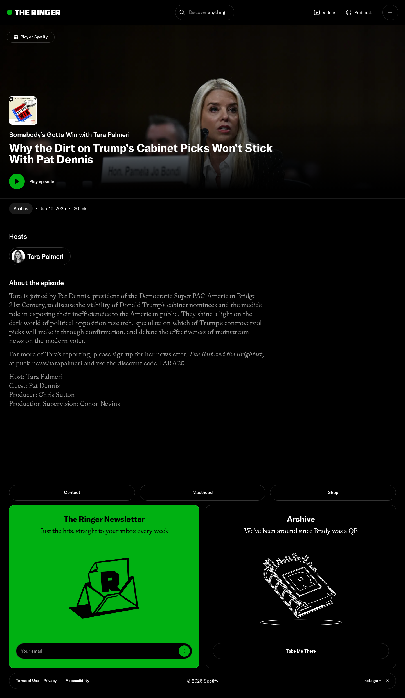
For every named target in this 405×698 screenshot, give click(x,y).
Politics (21, 208)
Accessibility (77, 680)
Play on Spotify (31, 36)
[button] (205, 12)
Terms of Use (27, 680)
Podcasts (359, 12)
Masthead (203, 492)
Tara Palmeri (38, 256)
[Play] (17, 181)
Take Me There (301, 651)
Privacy (50, 680)
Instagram (372, 680)
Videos (325, 12)
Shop (333, 492)
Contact (72, 492)
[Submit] (184, 651)
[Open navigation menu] (390, 12)
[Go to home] (33, 12)
